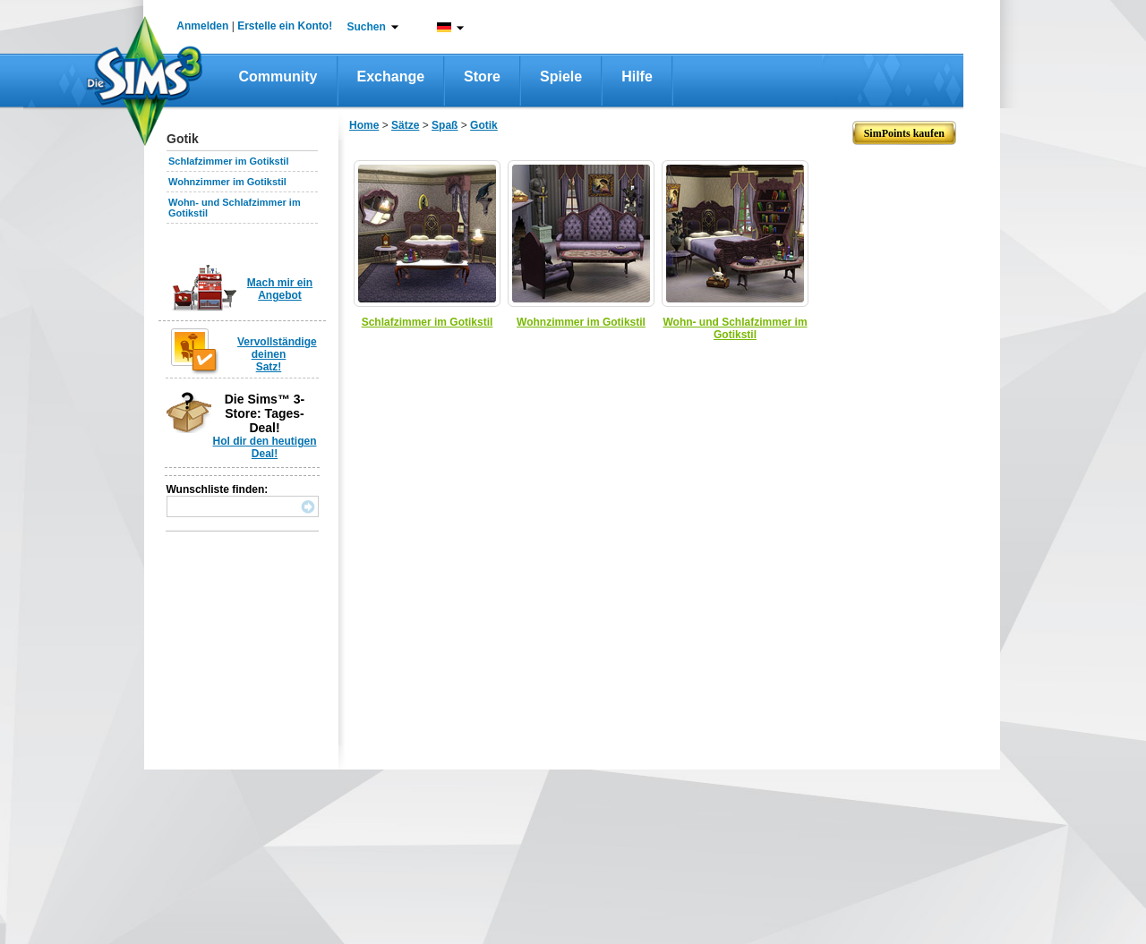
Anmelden (202, 26)
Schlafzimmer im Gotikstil (228, 161)
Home (364, 125)
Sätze (405, 125)
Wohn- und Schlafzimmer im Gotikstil (735, 328)
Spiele (561, 76)
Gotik (484, 125)
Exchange (391, 76)
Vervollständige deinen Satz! (277, 354)
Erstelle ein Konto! (284, 26)
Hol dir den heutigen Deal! (265, 447)
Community (278, 76)
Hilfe (637, 76)
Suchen (366, 27)
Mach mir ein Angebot (279, 289)
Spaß (445, 125)
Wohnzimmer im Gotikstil (227, 181)
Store (482, 76)
